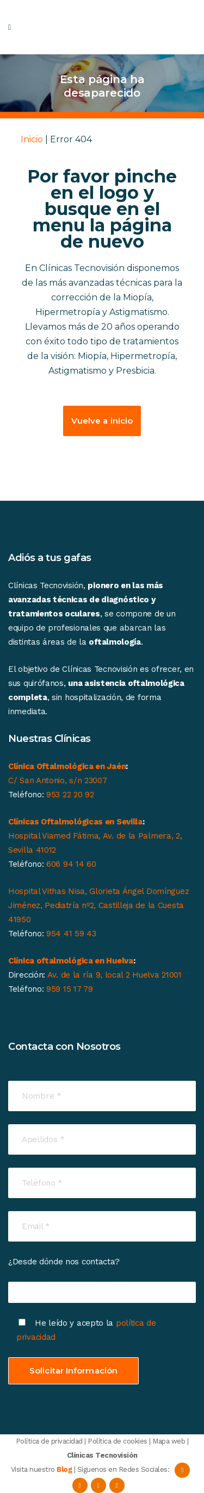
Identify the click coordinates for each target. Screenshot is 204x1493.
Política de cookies (117, 1441)
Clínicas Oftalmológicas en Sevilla (75, 822)
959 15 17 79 (69, 989)
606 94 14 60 (71, 864)
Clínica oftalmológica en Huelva (70, 961)
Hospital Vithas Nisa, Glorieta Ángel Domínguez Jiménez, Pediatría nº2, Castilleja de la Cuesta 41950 (98, 905)
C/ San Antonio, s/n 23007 (57, 780)
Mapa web (168, 1441)
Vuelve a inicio (102, 420)
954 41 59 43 (71, 933)
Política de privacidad (49, 1441)
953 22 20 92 (70, 794)
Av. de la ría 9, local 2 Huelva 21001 (114, 975)
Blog (64, 1469)
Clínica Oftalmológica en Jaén (67, 766)
